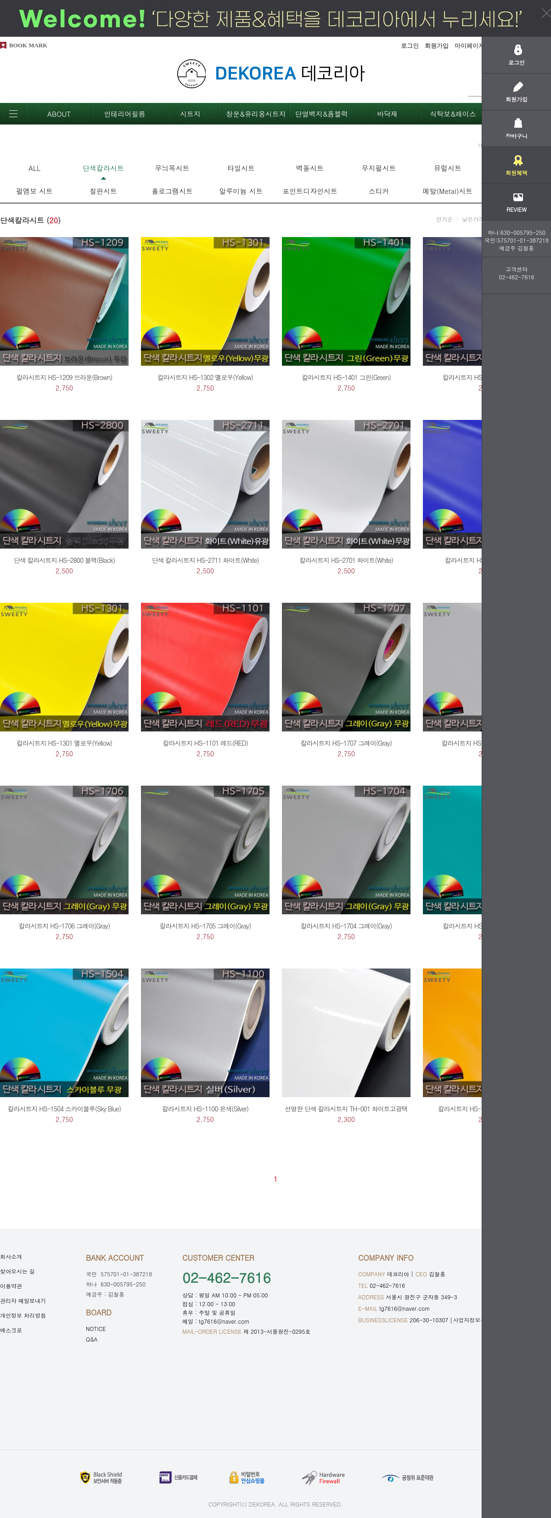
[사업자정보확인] (472, 1320)
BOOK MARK (28, 45)
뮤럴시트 (447, 168)
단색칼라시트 (103, 168)
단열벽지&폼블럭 (322, 114)
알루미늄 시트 (241, 191)
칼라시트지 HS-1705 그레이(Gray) (205, 925)
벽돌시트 (310, 168)
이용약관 (11, 1286)
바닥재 (387, 114)
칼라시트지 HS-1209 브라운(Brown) (64, 377)
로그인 (410, 45)
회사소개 (11, 1256)
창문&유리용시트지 (256, 114)
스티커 (379, 191)
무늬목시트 (172, 168)
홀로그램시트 (172, 191)
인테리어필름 (125, 114)
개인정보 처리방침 (23, 1315)
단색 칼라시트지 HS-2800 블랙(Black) (64, 560)
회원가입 (437, 45)
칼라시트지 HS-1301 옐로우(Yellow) (64, 743)
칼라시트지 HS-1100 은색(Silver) (205, 1108)
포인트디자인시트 (309, 191)
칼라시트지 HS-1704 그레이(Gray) (346, 925)
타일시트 (241, 168)
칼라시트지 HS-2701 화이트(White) (346, 560)
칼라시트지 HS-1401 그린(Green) (346, 377)
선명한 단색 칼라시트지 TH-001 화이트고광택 (346, 1108)
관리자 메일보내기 (23, 1300)
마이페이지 (469, 45)
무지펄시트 (379, 168)
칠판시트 (103, 191)
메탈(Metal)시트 (448, 191)
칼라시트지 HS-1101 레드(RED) (205, 743)
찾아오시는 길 (17, 1271)
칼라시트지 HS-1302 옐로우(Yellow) (205, 377)
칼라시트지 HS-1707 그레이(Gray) (346, 743)
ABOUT (59, 114)
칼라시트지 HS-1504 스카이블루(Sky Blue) (64, 1108)
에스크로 (11, 1330)
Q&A (92, 1339)
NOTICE (96, 1328)
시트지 (190, 114)
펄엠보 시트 (34, 191)
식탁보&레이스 (453, 114)
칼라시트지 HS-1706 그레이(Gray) (64, 925)
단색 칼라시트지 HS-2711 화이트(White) (205, 560)
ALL (34, 168)
